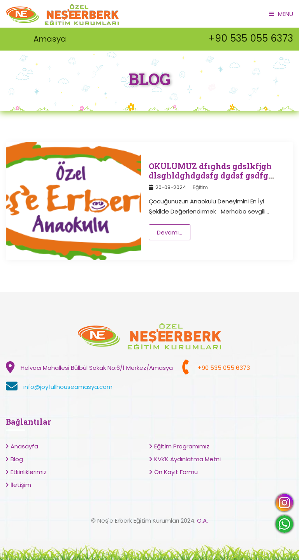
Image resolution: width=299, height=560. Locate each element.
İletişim (21, 485)
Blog (17, 459)
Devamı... (169, 232)
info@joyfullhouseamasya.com (68, 387)
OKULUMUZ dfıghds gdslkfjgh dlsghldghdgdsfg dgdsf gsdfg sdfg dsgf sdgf (210, 175)
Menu (281, 14)
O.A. (202, 520)
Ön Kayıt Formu (176, 472)
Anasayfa (24, 446)
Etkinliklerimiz (29, 472)
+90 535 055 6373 (250, 38)
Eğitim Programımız (181, 446)
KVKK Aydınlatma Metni (187, 459)
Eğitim (200, 187)
